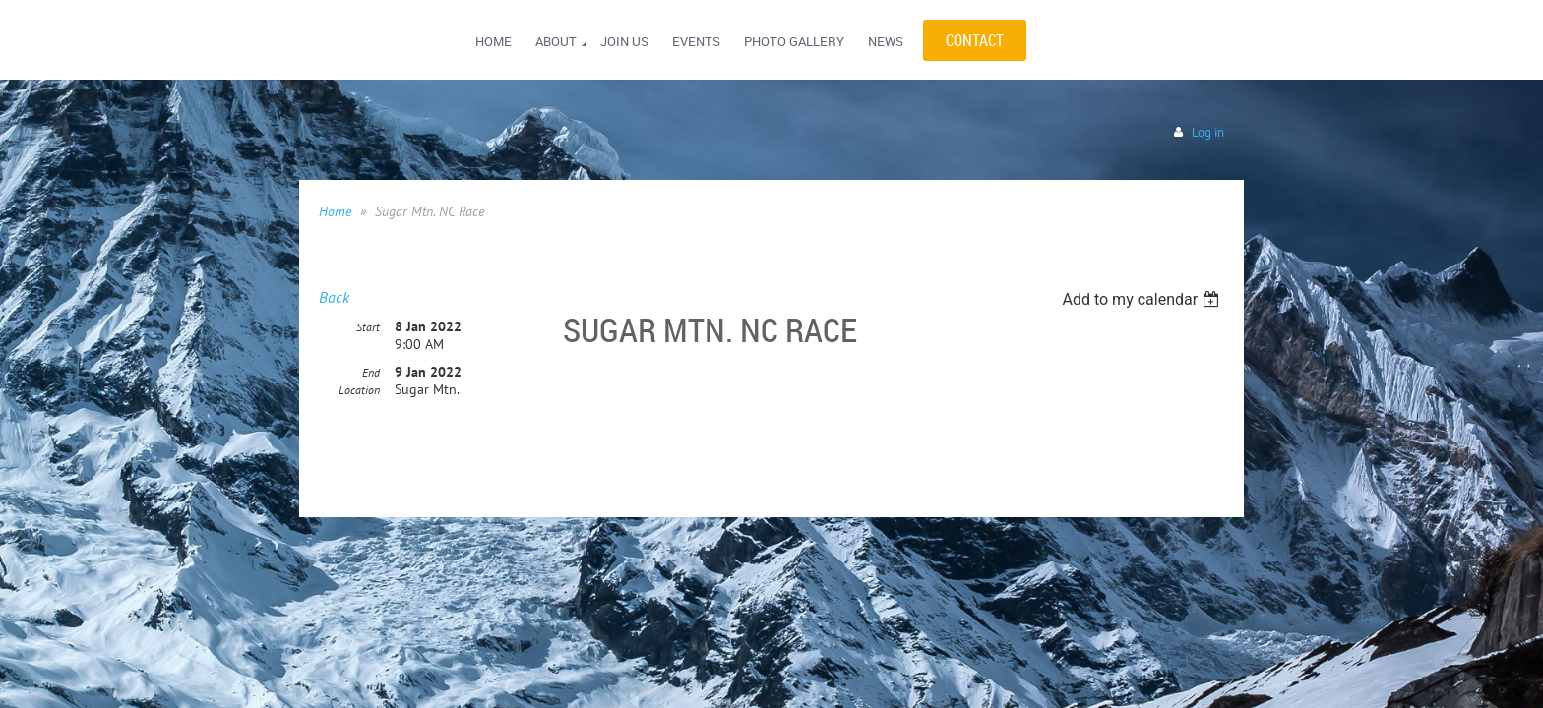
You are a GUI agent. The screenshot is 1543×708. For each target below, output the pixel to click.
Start (368, 328)
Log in (1208, 132)
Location (359, 391)
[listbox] (1143, 299)
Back (334, 297)
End (371, 373)
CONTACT (975, 40)
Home (335, 211)
